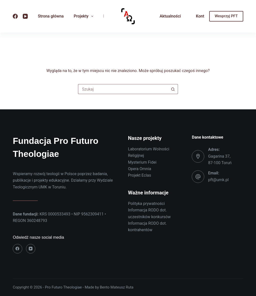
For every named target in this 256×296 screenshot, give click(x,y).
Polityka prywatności (146, 203)
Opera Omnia (139, 168)
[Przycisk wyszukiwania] (173, 89)
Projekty (85, 16)
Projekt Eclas (139, 175)
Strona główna (51, 16)
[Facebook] (15, 16)
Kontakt (203, 16)
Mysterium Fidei (142, 162)
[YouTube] (25, 16)
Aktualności (170, 16)
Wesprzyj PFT (226, 16)
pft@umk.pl (218, 179)
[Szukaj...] (123, 89)
